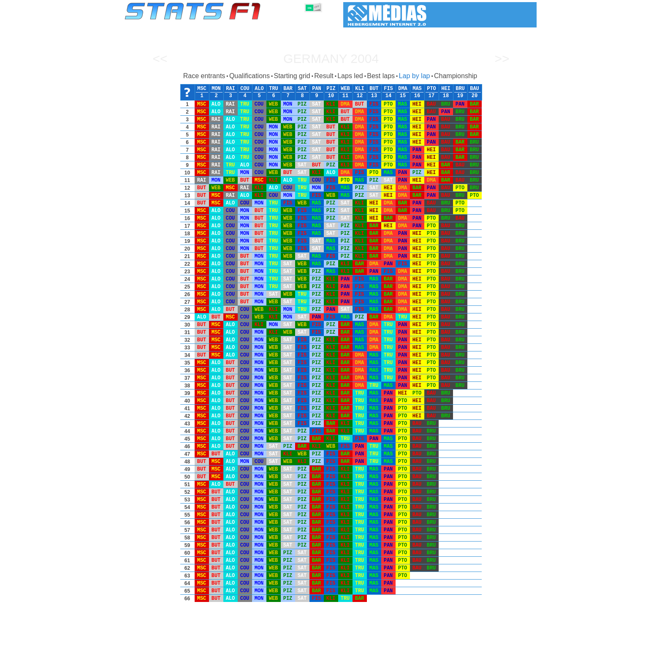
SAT (302, 89)
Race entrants (204, 75)
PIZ (331, 89)
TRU (273, 89)
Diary (435, 640)
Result (323, 75)
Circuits (408, 640)
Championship (455, 75)
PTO (431, 89)
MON (216, 89)
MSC (201, 89)
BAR (288, 89)
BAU (474, 89)
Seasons (185, 640)
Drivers (254, 640)
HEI (445, 89)
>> (501, 58)
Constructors (290, 640)
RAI (230, 89)
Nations (379, 640)
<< (159, 58)
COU (245, 89)
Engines (326, 640)
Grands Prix (221, 640)
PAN (316, 89)
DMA (402, 89)
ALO (259, 89)
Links (458, 640)
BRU (460, 89)
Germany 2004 (331, 58)
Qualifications (249, 75)
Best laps (381, 75)
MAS (417, 89)
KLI (359, 89)
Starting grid (292, 75)
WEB (345, 89)
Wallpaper (488, 640)
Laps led (350, 75)
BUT (374, 89)
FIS (388, 89)
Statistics (153, 640)
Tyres (353, 640)
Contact (519, 640)
